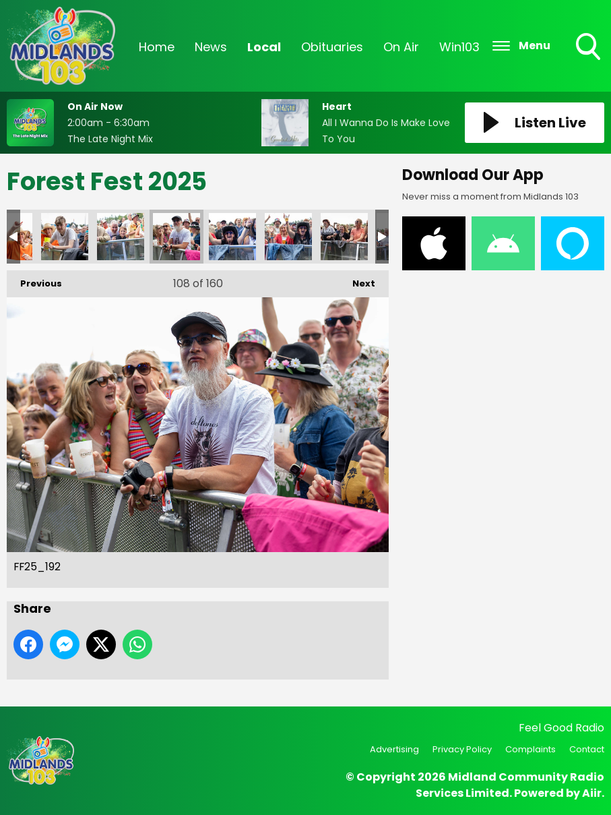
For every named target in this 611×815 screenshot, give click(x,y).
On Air (401, 46)
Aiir (592, 793)
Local (264, 46)
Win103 (459, 46)
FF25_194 (64, 236)
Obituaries (332, 46)
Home (156, 46)
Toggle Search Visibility (589, 48)
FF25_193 (120, 236)
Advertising (394, 749)
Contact (586, 749)
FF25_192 (176, 236)
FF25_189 (344, 236)
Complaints (530, 749)
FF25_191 (232, 236)
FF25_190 (288, 236)
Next (357, 280)
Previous (34, 280)
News (211, 46)
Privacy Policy (462, 749)
